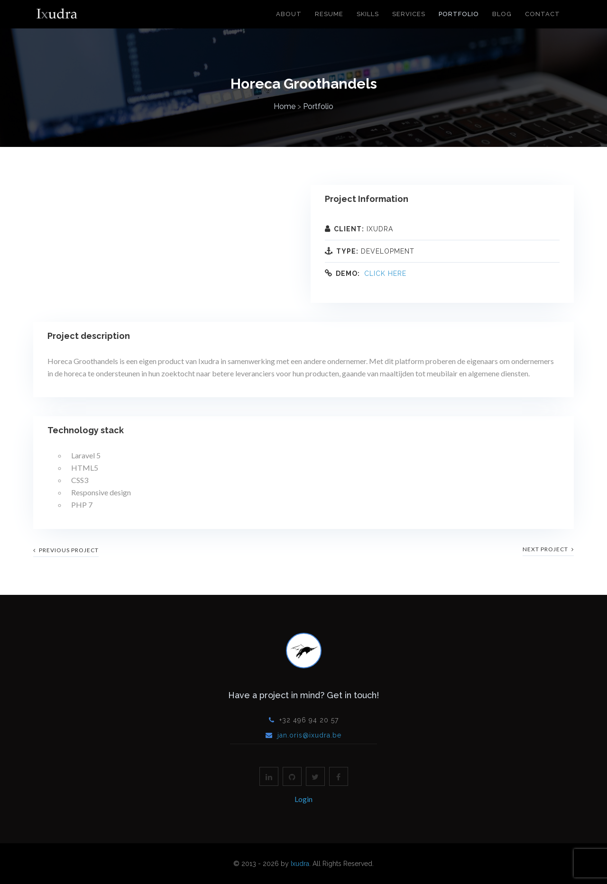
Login (303, 798)
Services (408, 14)
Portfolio (459, 14)
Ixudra (300, 863)
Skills (368, 14)
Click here (385, 273)
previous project (66, 550)
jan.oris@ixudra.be (309, 735)
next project (548, 549)
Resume (329, 14)
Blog (502, 14)
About (289, 14)
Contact (542, 14)
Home (284, 106)
